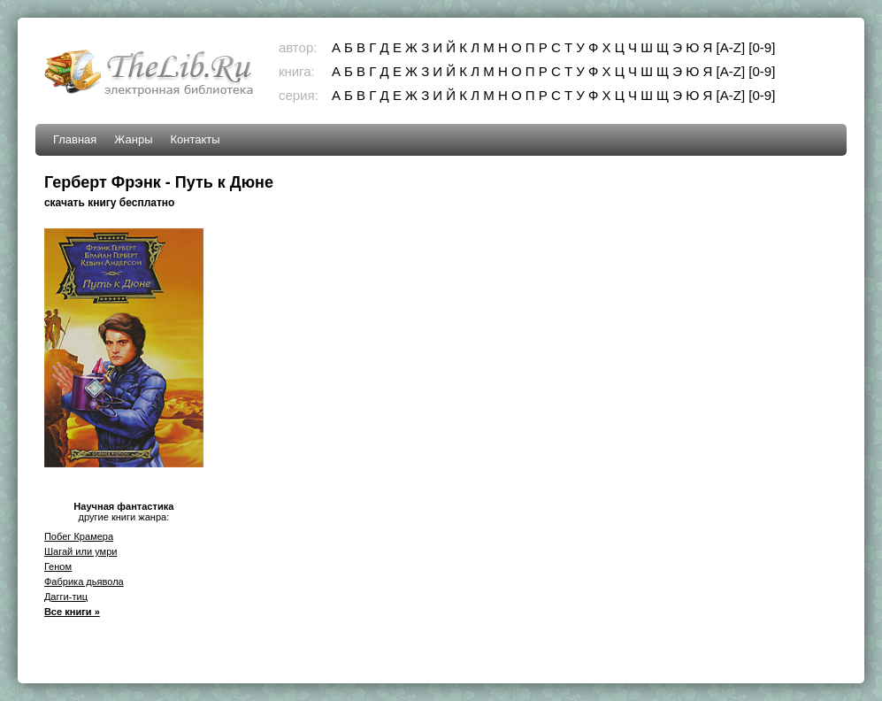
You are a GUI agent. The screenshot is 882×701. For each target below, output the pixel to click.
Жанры (133, 139)
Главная (74, 139)
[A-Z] (731, 47)
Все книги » (72, 611)
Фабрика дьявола (84, 581)
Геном (58, 566)
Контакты (195, 139)
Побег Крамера (78, 536)
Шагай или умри (81, 551)
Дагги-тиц (66, 596)
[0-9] (761, 47)
